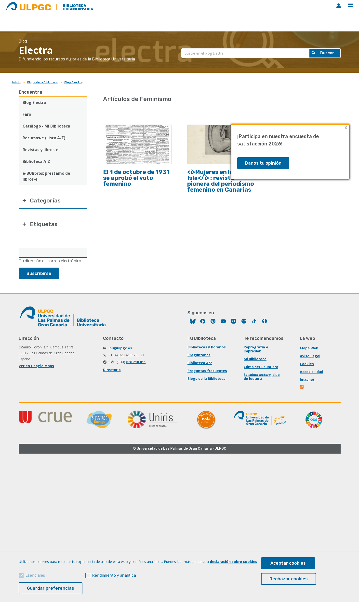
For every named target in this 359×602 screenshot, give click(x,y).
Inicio (16, 82)
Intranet (307, 380)
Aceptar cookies (288, 563)
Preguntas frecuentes (207, 371)
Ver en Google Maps (36, 366)
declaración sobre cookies (233, 561)
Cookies (307, 364)
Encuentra (30, 92)
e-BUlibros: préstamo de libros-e (46, 176)
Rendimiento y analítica (114, 575)
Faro (27, 114)
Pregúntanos (199, 356)
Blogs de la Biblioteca (42, 82)
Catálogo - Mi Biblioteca (46, 126)
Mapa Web (309, 349)
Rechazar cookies (288, 579)
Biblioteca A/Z (199, 363)
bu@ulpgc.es (120, 349)
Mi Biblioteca (255, 360)
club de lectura (262, 377)
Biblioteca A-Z (36, 161)
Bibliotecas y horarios (206, 348)
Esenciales (35, 575)
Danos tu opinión (263, 163)
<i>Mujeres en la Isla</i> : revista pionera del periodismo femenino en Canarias (220, 181)
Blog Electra (73, 82)
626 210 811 (136, 362)
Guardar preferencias (50, 588)
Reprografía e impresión (256, 350)
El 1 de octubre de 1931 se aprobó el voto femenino (136, 178)
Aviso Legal (310, 357)
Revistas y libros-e (40, 149)
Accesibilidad (311, 372)
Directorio (112, 370)
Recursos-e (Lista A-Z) (44, 138)
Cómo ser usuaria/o (261, 367)
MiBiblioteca (339, 6)
